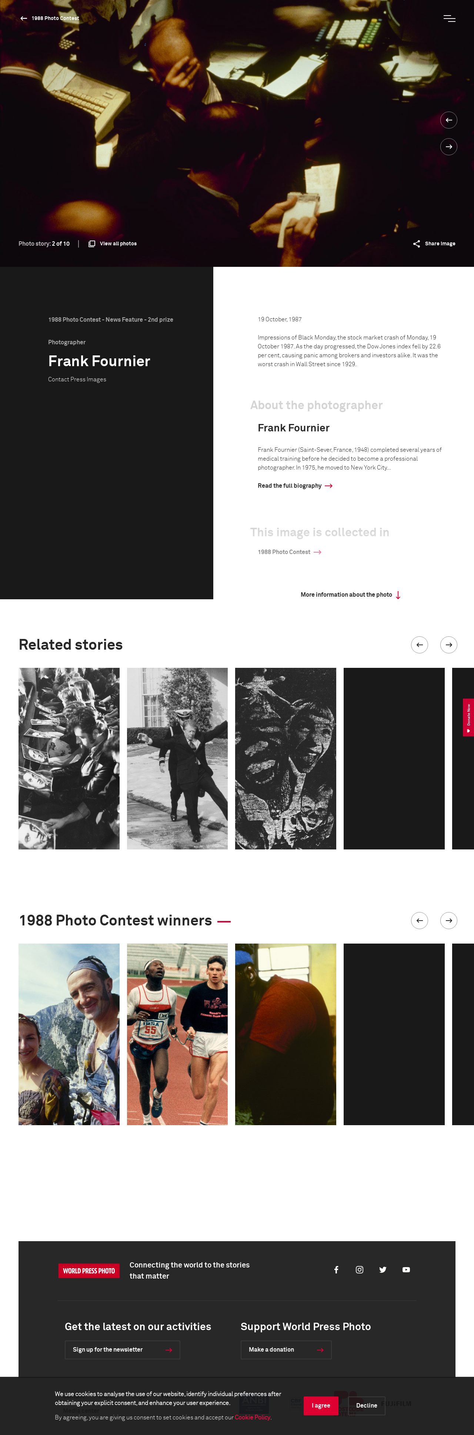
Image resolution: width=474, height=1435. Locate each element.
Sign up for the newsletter (108, 1350)
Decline (366, 1406)
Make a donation (271, 1350)
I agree (321, 1406)
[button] (419, 644)
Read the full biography (289, 486)
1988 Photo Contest (55, 18)
